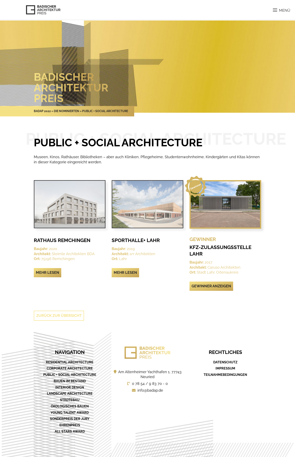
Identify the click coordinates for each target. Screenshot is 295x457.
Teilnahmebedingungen (225, 375)
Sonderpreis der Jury (70, 419)
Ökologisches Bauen (70, 406)
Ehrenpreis (69, 425)
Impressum (225, 368)
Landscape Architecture (70, 394)
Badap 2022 (42, 111)
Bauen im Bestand (70, 381)
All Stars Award (70, 431)
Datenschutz (225, 362)
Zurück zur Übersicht (59, 315)
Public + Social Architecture (69, 375)
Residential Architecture (69, 362)
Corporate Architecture (70, 368)
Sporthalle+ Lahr (136, 240)
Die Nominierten (66, 111)
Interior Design (69, 387)
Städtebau (69, 400)
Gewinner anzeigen (211, 286)
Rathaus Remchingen (62, 240)
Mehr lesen (47, 272)
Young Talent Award (70, 413)
